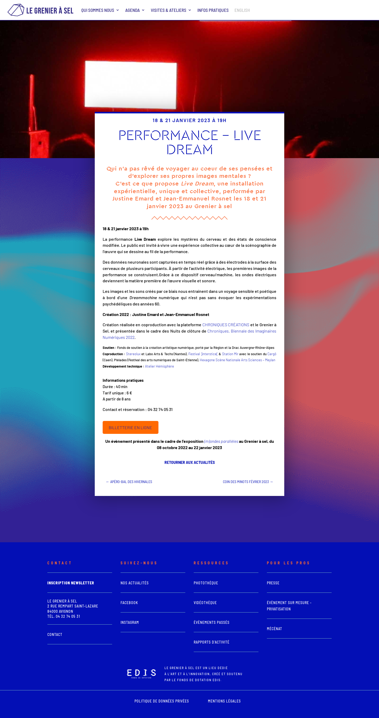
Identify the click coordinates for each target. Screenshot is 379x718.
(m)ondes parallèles (221, 441)
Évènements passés (212, 622)
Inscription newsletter (70, 583)
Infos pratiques (213, 10)
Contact (54, 634)
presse (273, 583)
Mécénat (274, 628)
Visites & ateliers (168, 10)
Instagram (130, 622)
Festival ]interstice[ (203, 354)
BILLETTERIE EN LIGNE (130, 427)
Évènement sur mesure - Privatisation (289, 605)
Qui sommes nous (97, 10)
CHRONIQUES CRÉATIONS (226, 324)
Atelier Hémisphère (159, 366)
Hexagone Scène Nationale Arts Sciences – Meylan (237, 360)
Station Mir (230, 354)
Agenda (132, 10)
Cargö (271, 354)
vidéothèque (205, 602)
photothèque (206, 583)
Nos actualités (135, 583)
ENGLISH (242, 10)
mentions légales (224, 701)
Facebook (129, 602)
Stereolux (133, 354)
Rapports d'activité (212, 642)
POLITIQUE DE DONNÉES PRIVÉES (161, 701)
